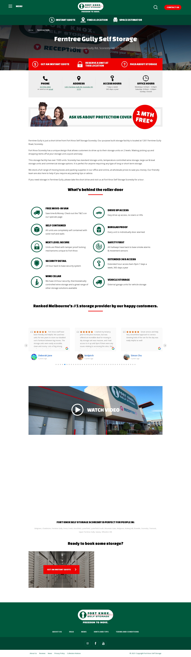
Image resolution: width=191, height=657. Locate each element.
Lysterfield (86, 528)
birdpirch (89, 355)
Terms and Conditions (127, 632)
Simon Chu (136, 355)
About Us (57, 632)
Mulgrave (120, 528)
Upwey (98, 532)
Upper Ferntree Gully (87, 532)
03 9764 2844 (45, 87)
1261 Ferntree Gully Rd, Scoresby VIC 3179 (79, 88)
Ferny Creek (68, 528)
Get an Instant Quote (59, 569)
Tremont (152, 528)
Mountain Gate (110, 528)
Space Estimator (127, 20)
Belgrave (38, 528)
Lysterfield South (97, 528)
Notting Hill (129, 528)
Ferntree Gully (57, 528)
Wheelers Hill (107, 532)
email (51, 89)
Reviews (42, 653)
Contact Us (173, 7)
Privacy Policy (59, 653)
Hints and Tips (101, 632)
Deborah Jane (45, 355)
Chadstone (46, 528)
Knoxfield (77, 528)
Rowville (137, 528)
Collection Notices (74, 653)
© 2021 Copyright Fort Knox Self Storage (145, 653)
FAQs (71, 632)
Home (31, 30)
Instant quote (62, 20)
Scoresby (144, 528)
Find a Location (94, 20)
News (83, 632)
